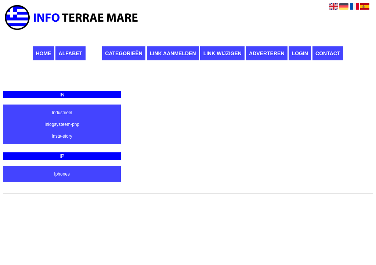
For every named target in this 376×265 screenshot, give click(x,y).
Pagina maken (185, 197)
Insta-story (62, 136)
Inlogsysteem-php (61, 124)
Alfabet (71, 53)
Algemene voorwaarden (225, 197)
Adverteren (266, 53)
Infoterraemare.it (151, 197)
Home (43, 53)
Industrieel (62, 112)
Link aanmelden (173, 53)
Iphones (62, 174)
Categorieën (123, 53)
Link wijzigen (222, 53)
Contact (327, 53)
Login (300, 53)
